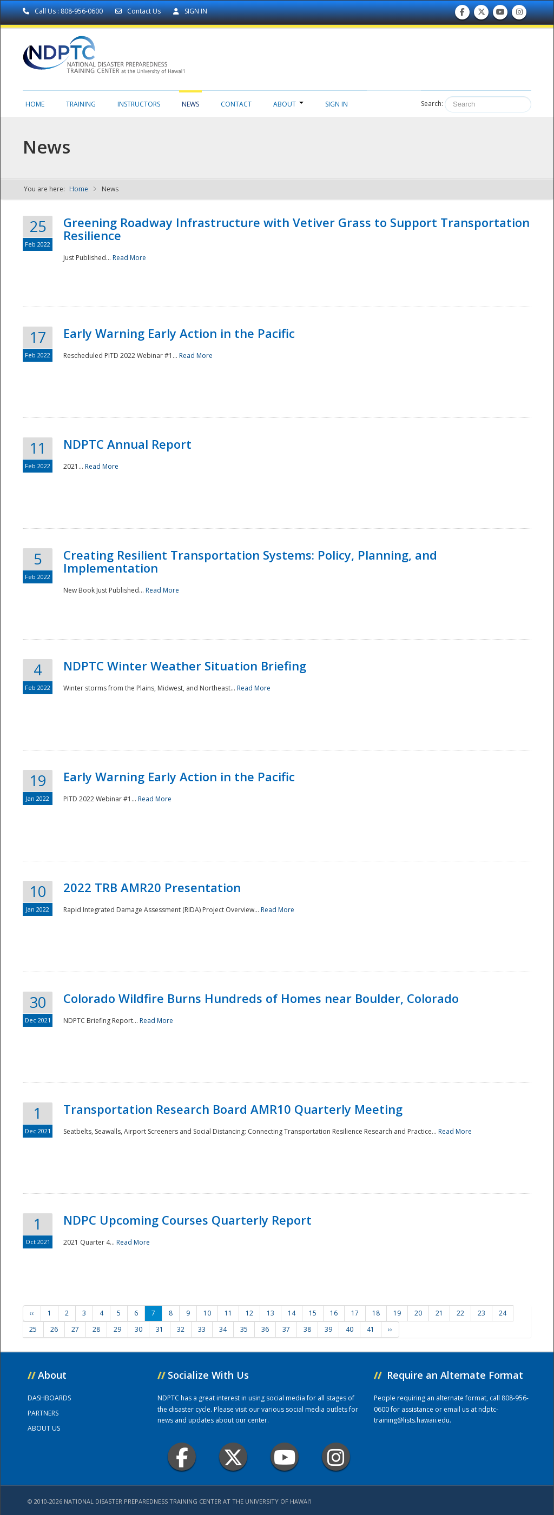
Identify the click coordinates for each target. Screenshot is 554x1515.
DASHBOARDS (49, 1398)
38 (307, 1329)
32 (180, 1329)
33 (202, 1329)
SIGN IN (190, 11)
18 (376, 1313)
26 (54, 1329)
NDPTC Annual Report (127, 444)
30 (138, 1329)
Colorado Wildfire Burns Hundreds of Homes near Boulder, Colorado (261, 998)
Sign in (336, 104)
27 (75, 1329)
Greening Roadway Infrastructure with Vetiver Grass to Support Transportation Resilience (296, 228)
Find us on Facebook (462, 14)
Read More (129, 257)
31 (159, 1329)
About (288, 104)
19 (397, 1313)
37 (286, 1329)
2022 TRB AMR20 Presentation (152, 887)
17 (355, 1313)
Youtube (285, 1457)
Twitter (233, 1457)
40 (349, 1329)
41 (370, 1329)
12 (249, 1313)
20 (418, 1313)
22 (460, 1313)
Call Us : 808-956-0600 (63, 11)
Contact (236, 104)
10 (207, 1313)
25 (33, 1329)
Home (34, 104)
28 (96, 1329)
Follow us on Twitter (481, 14)
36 (265, 1329)
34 (223, 1329)
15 (312, 1313)
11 (228, 1313)
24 (502, 1313)
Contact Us (138, 11)
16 (334, 1313)
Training (81, 104)
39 (328, 1329)
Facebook (182, 1457)
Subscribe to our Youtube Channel (500, 14)
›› (390, 1329)
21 (439, 1313)
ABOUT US (44, 1428)
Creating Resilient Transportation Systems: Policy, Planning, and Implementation (250, 561)
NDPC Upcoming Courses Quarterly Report (187, 1220)
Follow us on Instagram (519, 14)
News (190, 104)
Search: (432, 103)
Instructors (138, 104)
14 (291, 1313)
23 (481, 1313)
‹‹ (32, 1313)
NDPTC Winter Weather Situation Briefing (184, 665)
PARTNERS (43, 1413)
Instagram (336, 1457)
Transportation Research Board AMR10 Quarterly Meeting (233, 1109)
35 (244, 1329)
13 (270, 1313)
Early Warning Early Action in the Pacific (179, 333)
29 (117, 1329)
